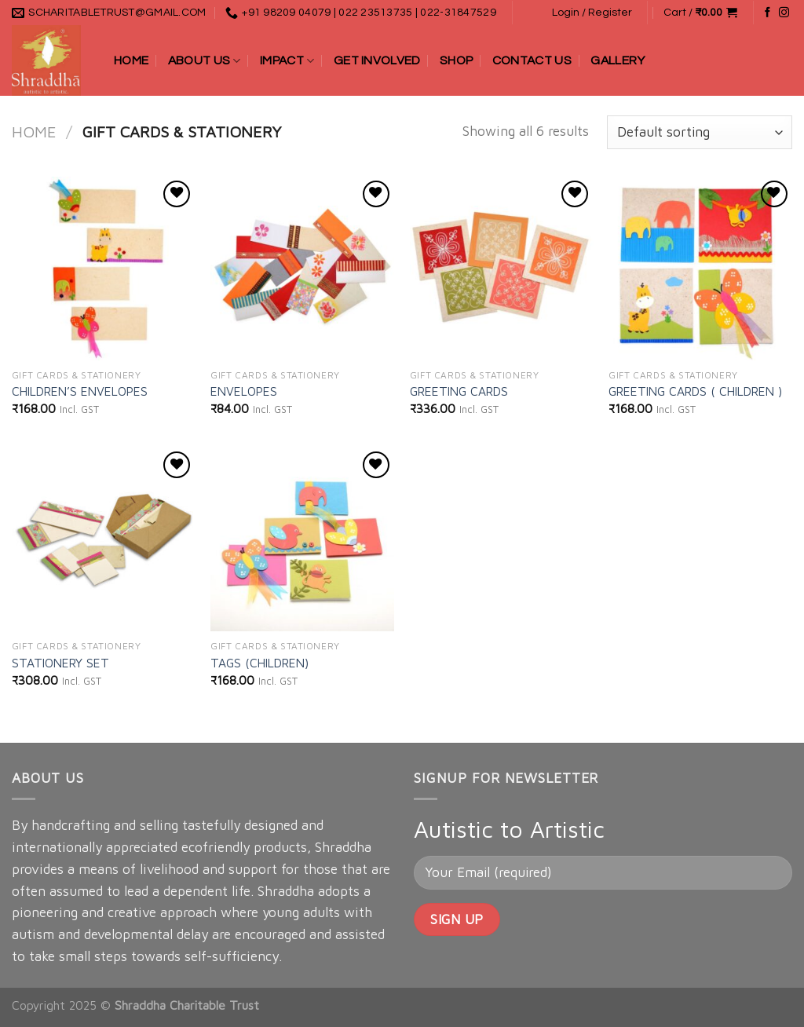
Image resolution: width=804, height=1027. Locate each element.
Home (131, 60)
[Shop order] (699, 131)
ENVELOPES (243, 391)
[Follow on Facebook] (767, 13)
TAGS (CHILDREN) (259, 663)
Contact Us (532, 60)
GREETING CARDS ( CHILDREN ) (695, 391)
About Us (204, 60)
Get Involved (377, 60)
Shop (456, 60)
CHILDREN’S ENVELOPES (80, 391)
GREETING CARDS (459, 391)
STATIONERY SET (60, 663)
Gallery (617, 60)
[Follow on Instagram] (784, 13)
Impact (287, 60)
